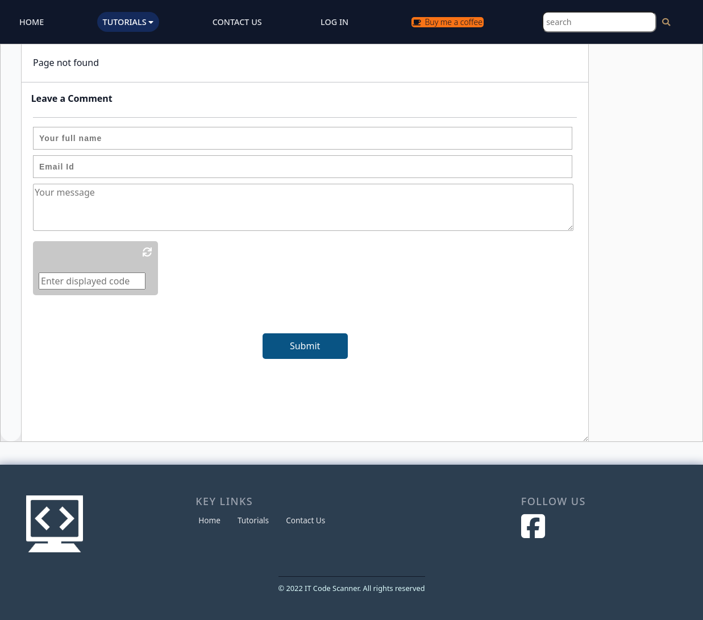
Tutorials (253, 520)
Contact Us (305, 520)
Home (209, 520)
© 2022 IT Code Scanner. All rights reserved (351, 588)
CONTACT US (237, 21)
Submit (305, 346)
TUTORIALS (128, 21)
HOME (31, 21)
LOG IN (334, 21)
